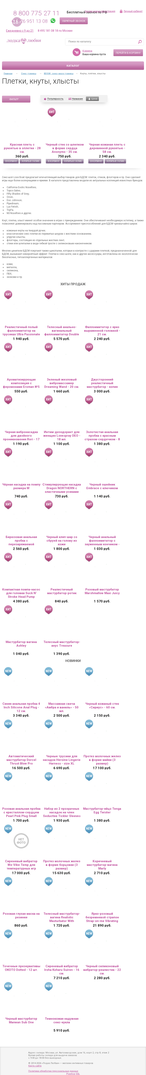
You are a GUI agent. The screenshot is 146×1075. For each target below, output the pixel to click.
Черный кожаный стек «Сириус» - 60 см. (102, 705)
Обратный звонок (73, 21)
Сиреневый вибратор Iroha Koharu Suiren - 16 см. (61, 969)
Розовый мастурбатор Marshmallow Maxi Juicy (102, 591)
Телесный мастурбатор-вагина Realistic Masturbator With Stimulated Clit (61, 917)
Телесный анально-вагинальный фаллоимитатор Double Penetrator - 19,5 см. (61, 330)
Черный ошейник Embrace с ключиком (102, 486)
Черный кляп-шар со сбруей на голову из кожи (61, 540)
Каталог (73, 65)
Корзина (87, 50)
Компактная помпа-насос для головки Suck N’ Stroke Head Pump (21, 593)
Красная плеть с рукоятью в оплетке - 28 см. (22, 148)
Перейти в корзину (128, 52)
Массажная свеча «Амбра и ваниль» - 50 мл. (61, 707)
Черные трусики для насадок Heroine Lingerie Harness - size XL (61, 759)
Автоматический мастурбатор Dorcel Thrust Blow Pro (21, 759)
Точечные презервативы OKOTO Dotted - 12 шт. (21, 968)
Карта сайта (34, 1066)
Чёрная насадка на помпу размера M (21, 486)
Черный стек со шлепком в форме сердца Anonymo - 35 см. (65, 148)
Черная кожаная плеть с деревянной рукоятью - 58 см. (107, 148)
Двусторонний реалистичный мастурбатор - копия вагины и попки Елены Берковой (102, 383)
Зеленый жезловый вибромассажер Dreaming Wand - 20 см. (61, 383)
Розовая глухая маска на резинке (21, 915)
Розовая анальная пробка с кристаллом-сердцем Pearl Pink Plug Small (21, 812)
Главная (8, 73)
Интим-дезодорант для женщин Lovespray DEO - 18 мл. (61, 435)
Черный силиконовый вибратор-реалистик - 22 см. (102, 969)
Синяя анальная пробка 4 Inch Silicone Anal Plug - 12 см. (21, 707)
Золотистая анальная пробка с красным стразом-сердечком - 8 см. (102, 435)
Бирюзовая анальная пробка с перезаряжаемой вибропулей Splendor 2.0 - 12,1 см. (21, 540)
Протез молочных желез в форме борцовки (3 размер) (61, 864)
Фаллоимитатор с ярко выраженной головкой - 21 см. (102, 330)
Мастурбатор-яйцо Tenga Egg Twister (102, 810)
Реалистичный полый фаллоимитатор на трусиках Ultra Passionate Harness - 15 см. (21, 330)
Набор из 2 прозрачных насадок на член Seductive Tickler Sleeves (61, 812)
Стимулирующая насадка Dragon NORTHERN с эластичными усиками (61, 488)
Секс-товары (28, 73)
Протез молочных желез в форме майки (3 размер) (102, 759)
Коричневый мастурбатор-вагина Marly (102, 864)
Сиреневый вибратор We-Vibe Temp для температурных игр (21, 864)
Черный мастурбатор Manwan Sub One (21, 1020)
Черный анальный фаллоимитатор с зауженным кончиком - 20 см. (102, 540)
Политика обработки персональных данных (53, 1071)
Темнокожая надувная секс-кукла (61, 1020)
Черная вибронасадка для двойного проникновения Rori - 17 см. (21, 435)
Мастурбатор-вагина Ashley (21, 643)
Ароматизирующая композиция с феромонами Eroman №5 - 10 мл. (21, 383)
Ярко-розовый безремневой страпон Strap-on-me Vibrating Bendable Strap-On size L (102, 917)
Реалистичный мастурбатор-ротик (61, 591)
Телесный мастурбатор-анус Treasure (61, 643)
